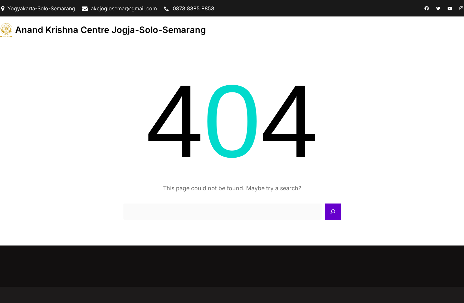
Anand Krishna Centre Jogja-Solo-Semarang (110, 30)
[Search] (333, 212)
